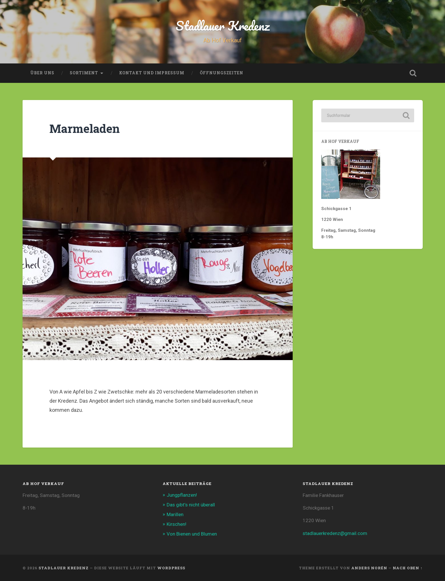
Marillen (175, 514)
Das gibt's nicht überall (191, 505)
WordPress (171, 568)
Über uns (42, 72)
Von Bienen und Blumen (192, 534)
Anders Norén (369, 568)
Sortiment (84, 72)
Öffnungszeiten (221, 72)
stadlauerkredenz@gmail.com (335, 533)
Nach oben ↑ (407, 568)
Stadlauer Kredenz (223, 25)
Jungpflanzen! (182, 495)
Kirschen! (176, 524)
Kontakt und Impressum (151, 72)
